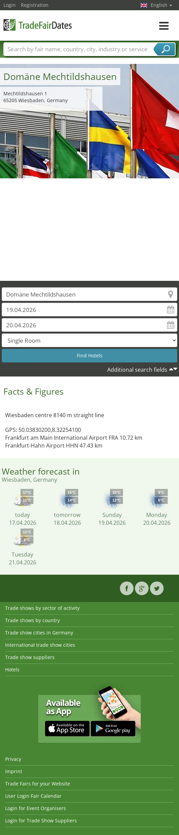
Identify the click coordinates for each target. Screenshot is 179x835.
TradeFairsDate (37, 24)
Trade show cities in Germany (39, 632)
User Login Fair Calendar (33, 796)
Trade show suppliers (30, 657)
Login (9, 5)
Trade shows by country (32, 620)
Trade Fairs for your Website (37, 783)
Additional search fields (137, 369)
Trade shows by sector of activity (42, 608)
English (161, 5)
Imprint (13, 771)
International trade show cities (40, 645)
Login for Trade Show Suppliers (41, 820)
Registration (35, 5)
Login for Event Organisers (35, 808)
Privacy (13, 759)
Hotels (12, 669)
